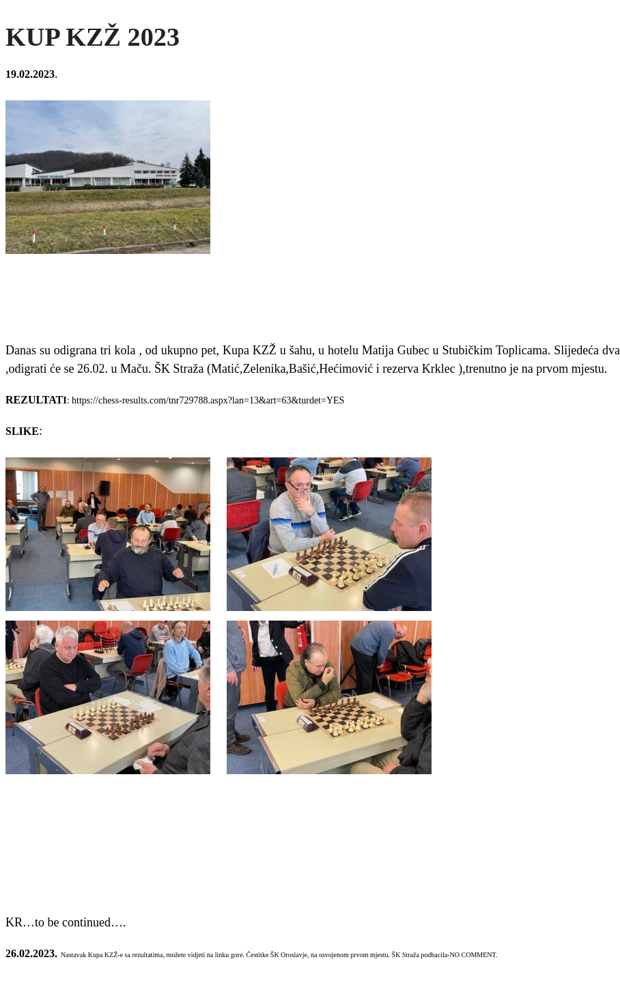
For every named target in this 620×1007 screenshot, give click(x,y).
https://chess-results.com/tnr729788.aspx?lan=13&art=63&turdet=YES (208, 400)
